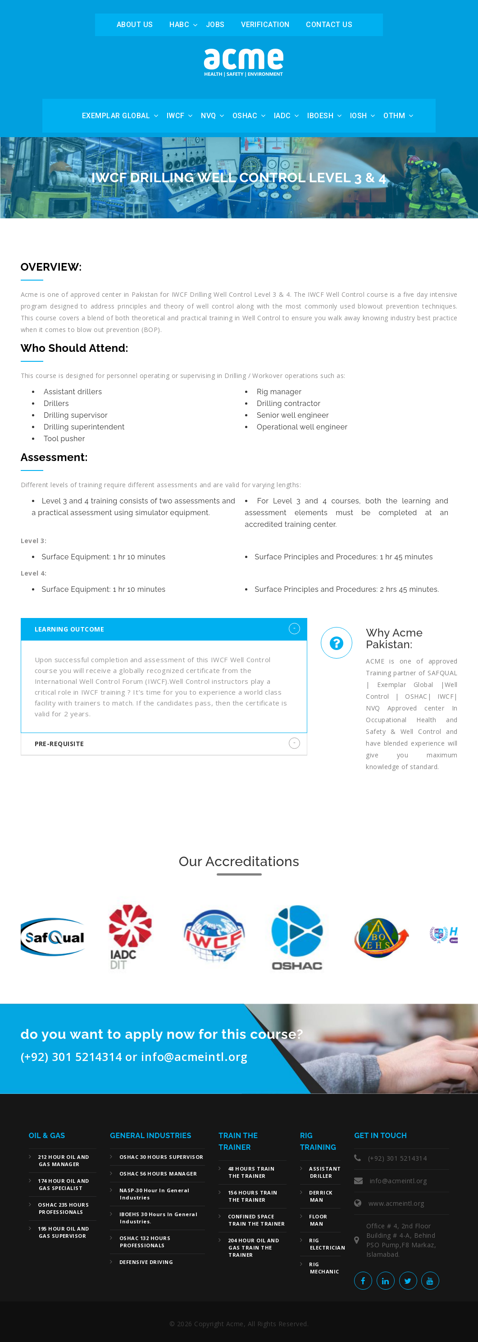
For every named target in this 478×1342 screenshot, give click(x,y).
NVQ (208, 115)
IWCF (176, 115)
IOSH (358, 115)
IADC (282, 115)
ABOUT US (135, 24)
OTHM (394, 115)
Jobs (215, 24)
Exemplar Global (116, 115)
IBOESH (320, 115)
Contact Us (329, 24)
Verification (265, 24)
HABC (179, 24)
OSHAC (244, 115)
